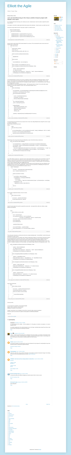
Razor (9, 434)
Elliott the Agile (19, 6)
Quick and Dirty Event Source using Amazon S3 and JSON (59, 42)
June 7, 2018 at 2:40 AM (20, 351)
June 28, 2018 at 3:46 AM (39, 358)
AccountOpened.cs (11, 39)
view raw (48, 39)
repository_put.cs (11, 155)
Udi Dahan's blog (57, 26)
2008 (56, 57)
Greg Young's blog (58, 27)
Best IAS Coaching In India (15, 373)
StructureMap (10, 439)
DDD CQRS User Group (59, 30)
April (56, 49)
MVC (9, 424)
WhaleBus (10, 444)
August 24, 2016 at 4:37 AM (18, 341)
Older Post (48, 404)
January (57, 52)
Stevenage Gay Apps (14, 382)
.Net (9, 412)
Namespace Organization (12, 428)
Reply (11, 329)
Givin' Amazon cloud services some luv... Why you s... (59, 45)
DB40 (9, 421)
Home (27, 404)
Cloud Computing (11, 418)
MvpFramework (10, 427)
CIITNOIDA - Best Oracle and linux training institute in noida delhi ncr (22, 358)
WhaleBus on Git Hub (58, 25)
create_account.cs (11, 136)
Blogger (40, 449)
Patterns (9, 433)
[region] (28, 34)
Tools (9, 443)
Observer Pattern (11, 432)
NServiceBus (10, 429)
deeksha (11, 341)
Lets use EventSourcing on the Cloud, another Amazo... (59, 38)
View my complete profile (61, 19)
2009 (56, 55)
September (58, 48)
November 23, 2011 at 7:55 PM (20, 322)
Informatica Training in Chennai (15, 346)
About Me (9, 413)
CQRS (9, 419)
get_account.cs (11, 202)
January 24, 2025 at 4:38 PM (22, 382)
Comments (57, 63)
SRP (9, 437)
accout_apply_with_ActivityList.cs (14, 279)
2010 (56, 54)
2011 (56, 34)
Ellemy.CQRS (10, 423)
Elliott (11, 333)
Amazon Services (11, 414)
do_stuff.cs (10, 231)
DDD (9, 422)
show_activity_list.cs (12, 298)
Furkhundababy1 (13, 351)
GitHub (22, 39)
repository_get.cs (11, 188)
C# (8, 417)
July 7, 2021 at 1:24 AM (24, 373)
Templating (10, 442)
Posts (56, 61)
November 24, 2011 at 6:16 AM (19, 333)
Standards (10, 438)
